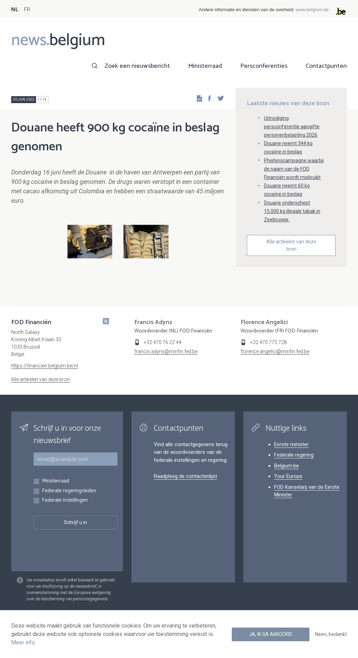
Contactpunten (326, 66)
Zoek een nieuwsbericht (137, 66)
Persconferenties (263, 66)
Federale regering (294, 455)
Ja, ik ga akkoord (270, 634)
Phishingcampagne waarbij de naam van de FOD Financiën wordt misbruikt (294, 169)
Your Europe (288, 476)
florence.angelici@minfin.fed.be (275, 351)
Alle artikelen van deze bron (291, 245)
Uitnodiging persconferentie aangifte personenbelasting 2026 (292, 126)
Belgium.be (286, 466)
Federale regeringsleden (69, 491)
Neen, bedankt (331, 634)
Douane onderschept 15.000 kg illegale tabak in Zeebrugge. (292, 211)
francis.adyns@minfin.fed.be (166, 351)
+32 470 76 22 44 (162, 342)
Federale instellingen (65, 500)
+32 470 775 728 (268, 342)
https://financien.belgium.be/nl (44, 366)
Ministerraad (205, 66)
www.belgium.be (312, 9)
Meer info (23, 642)
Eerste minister (291, 444)
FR (27, 9)
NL (14, 9)
